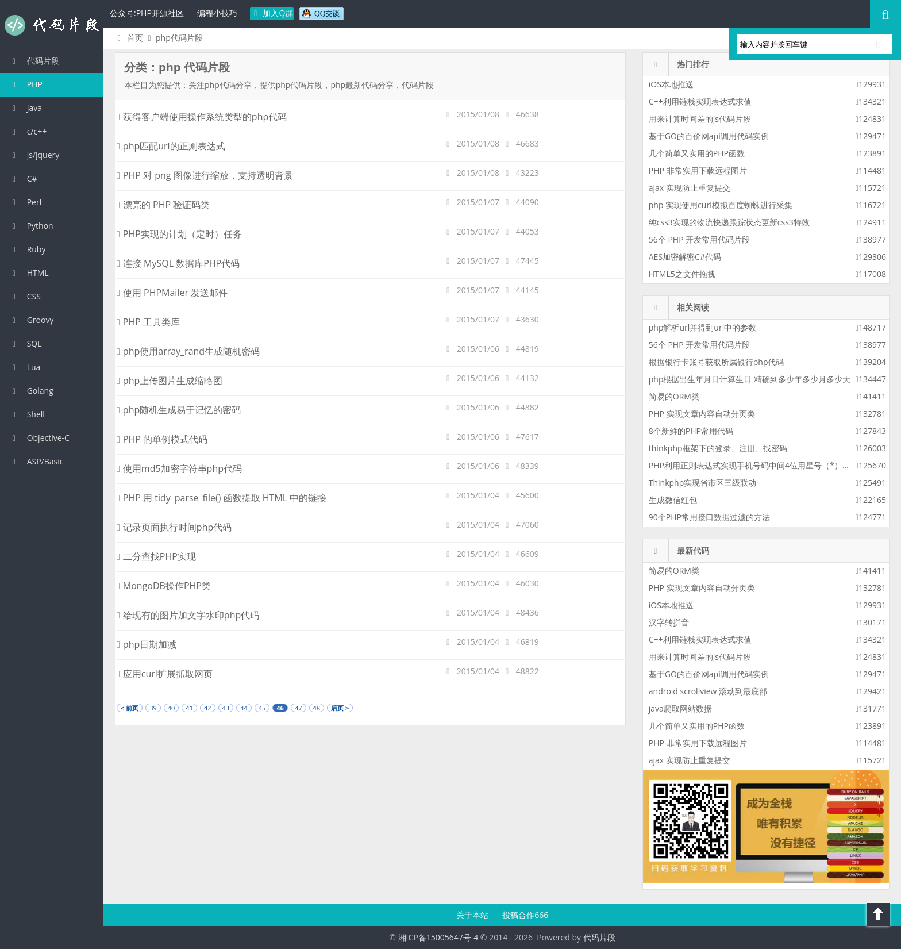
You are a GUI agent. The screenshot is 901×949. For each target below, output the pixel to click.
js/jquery (34, 154)
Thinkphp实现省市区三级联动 (703, 482)
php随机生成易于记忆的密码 (179, 410)
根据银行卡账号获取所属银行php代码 (716, 361)
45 (262, 708)
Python (31, 225)
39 (153, 708)
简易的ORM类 (674, 396)
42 (207, 708)
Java (25, 107)
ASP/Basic (36, 461)
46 (280, 708)
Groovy (31, 319)
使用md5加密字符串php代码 (179, 468)
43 (226, 708)
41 (189, 708)
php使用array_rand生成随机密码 (188, 351)
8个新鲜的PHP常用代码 (691, 430)
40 (171, 708)
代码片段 (51, 25)
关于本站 (473, 914)
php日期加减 (146, 644)
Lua (24, 367)
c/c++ (28, 131)
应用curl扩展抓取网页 (165, 673)
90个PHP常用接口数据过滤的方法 (709, 517)
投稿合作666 (525, 914)
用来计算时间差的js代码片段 (700, 118)
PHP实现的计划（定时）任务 (179, 234)
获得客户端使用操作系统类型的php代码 (202, 116)
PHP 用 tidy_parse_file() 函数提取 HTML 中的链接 (221, 497)
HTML (29, 272)
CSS (25, 296)
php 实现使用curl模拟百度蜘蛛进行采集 (720, 204)
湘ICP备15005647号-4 (438, 937)
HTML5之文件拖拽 (682, 273)
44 (244, 708)
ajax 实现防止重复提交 (689, 187)
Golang (31, 390)
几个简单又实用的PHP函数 (697, 153)
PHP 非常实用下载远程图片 (698, 170)
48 (317, 708)
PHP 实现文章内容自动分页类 (702, 413)
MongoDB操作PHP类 (164, 585)
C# (23, 178)
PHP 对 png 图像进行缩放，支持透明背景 (205, 175)
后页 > (340, 708)
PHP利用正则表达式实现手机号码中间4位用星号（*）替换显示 (762, 465)
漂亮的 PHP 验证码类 (163, 204)
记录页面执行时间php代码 (174, 527)
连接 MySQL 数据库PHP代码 (178, 263)
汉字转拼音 (669, 622)
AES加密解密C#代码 (685, 256)
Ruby (27, 249)
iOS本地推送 (671, 84)
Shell (27, 414)
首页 (128, 37)
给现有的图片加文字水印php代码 (188, 615)
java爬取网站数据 (680, 708)
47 (298, 708)
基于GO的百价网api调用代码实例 (709, 135)
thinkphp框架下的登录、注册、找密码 (718, 448)
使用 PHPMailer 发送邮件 (172, 292)
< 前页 (129, 708)
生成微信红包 (673, 499)
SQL (25, 343)
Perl (25, 202)
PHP (26, 84)
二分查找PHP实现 (156, 556)
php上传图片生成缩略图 (169, 380)
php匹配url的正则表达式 (171, 146)
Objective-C (39, 437)
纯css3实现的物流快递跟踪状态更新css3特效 (729, 222)
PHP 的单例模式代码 (162, 439)
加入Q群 (272, 12)
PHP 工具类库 (148, 322)
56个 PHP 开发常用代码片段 (699, 239)
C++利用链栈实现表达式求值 (700, 101)
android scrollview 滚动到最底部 (708, 691)
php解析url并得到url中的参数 (702, 327)
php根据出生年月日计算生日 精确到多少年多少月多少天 (749, 379)
